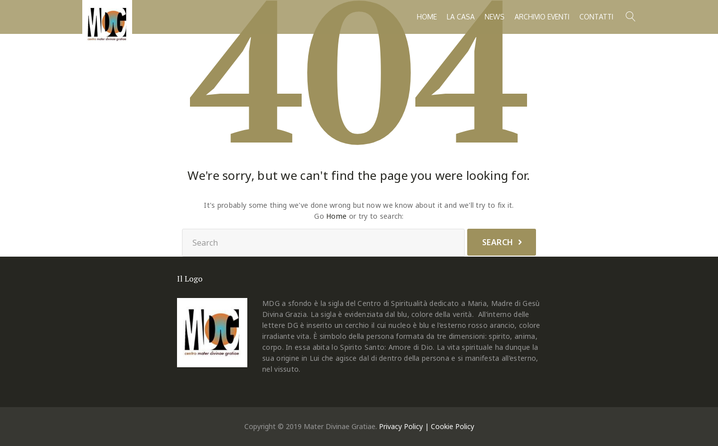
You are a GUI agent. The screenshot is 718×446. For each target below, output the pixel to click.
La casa (461, 16)
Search (498, 242)
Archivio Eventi (542, 16)
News (495, 16)
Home (427, 16)
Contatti (596, 16)
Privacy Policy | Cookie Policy (426, 426)
